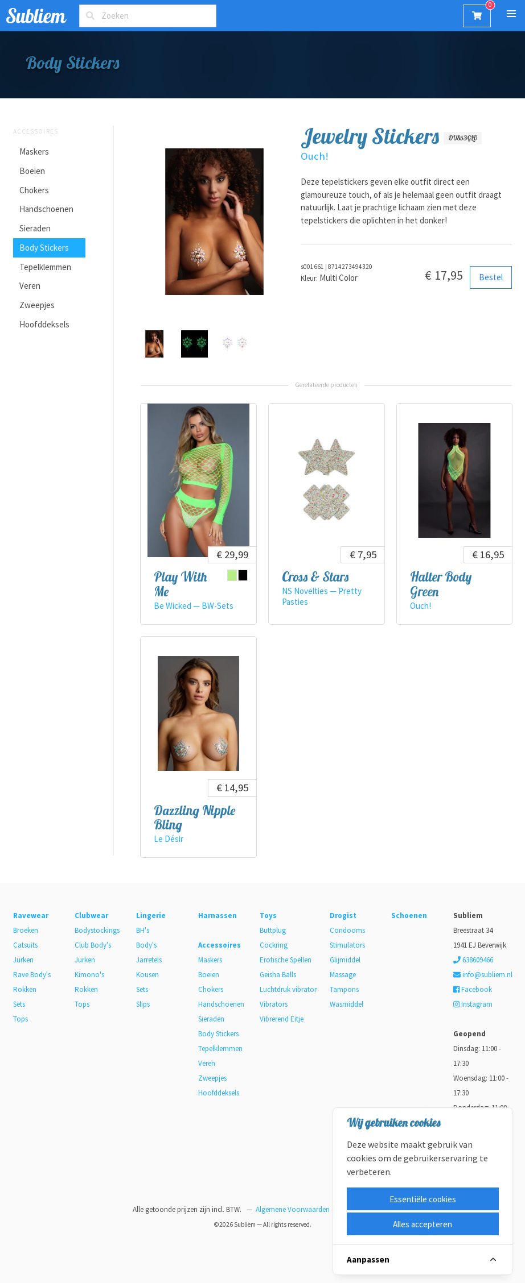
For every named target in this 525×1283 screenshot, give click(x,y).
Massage (343, 974)
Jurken (23, 960)
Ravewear (30, 915)
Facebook (472, 989)
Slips (143, 1004)
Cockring (274, 945)
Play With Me (180, 583)
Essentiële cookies (422, 1199)
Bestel (491, 277)
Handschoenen (46, 209)
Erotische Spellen (285, 960)
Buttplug (273, 930)
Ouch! (315, 156)
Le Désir (168, 838)
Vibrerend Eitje (281, 1019)
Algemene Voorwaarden (293, 1209)
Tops (20, 1019)
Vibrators (274, 1004)
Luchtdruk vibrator (288, 989)
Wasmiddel (346, 1004)
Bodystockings (97, 930)
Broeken (25, 930)
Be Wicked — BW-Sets (193, 605)
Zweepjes (37, 305)
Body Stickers (44, 247)
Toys (268, 915)
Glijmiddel (345, 960)
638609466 (473, 960)
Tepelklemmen (45, 266)
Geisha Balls (278, 974)
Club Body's (93, 945)
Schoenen (409, 915)
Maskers (34, 151)
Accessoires (35, 131)
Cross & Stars (315, 576)
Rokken (24, 989)
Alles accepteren (422, 1224)
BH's (142, 930)
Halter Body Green (440, 583)
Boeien (32, 170)
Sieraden (35, 228)
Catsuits (25, 945)
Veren (29, 285)
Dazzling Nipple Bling (194, 817)
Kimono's (89, 974)
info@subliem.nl (482, 974)
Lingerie (151, 915)
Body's (146, 945)
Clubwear (91, 915)
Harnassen (217, 915)
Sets (19, 1004)
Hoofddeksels (44, 324)
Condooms (347, 930)
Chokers (34, 190)
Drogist (343, 915)
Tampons (344, 989)
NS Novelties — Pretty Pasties (322, 596)
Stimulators (347, 945)
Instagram (473, 1004)
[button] (511, 14)
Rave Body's (32, 974)
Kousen (147, 974)
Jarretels (149, 960)
